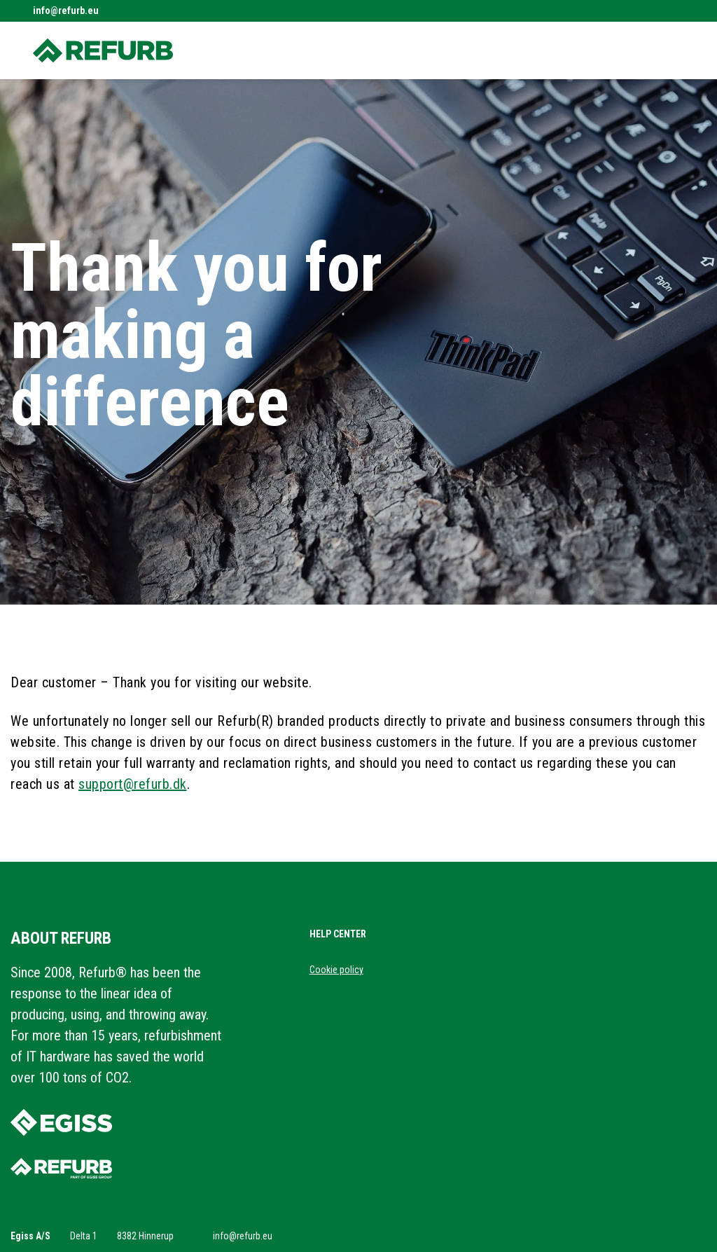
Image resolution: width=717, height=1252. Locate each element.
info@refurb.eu (66, 10)
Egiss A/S (30, 1235)
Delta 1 (83, 1235)
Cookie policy (336, 969)
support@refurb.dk (132, 784)
